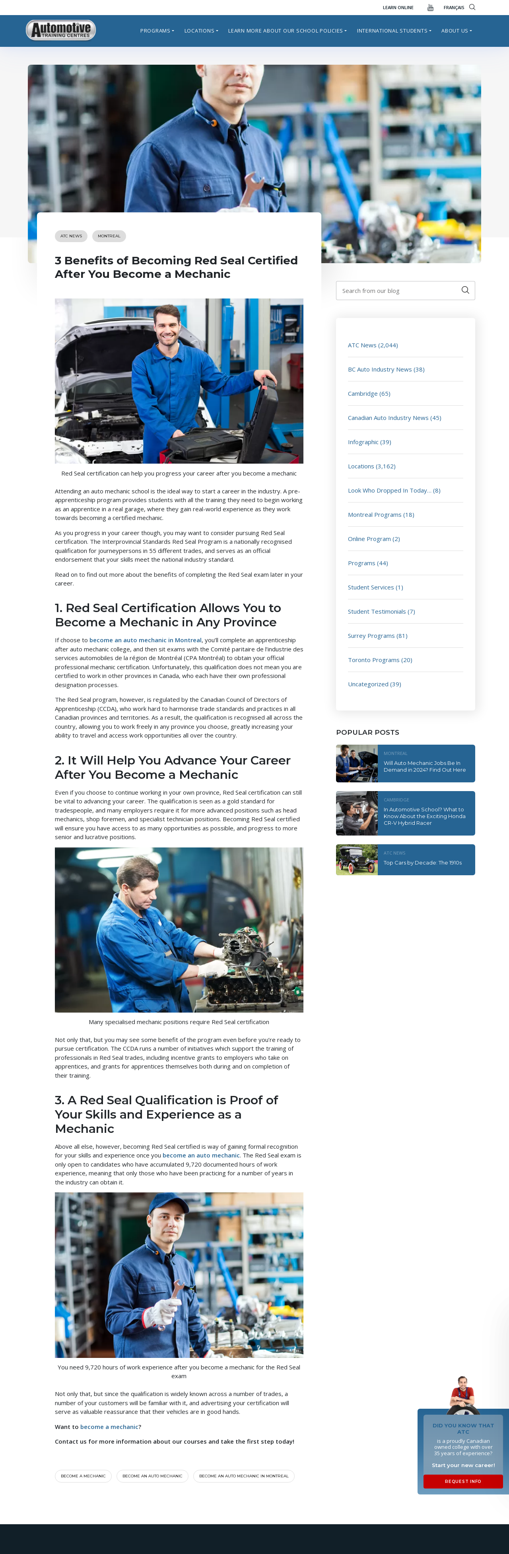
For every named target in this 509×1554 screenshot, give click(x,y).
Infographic (363, 442)
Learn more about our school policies (285, 30)
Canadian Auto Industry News (388, 418)
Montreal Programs (375, 514)
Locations (200, 30)
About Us (454, 30)
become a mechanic (109, 1427)
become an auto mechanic (201, 1155)
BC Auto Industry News (380, 369)
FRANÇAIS (454, 7)
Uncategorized (368, 684)
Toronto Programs (374, 660)
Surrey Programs (371, 635)
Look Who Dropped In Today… (389, 490)
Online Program (369, 539)
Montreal (109, 236)
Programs (155, 30)
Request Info (463, 1481)
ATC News (71, 236)
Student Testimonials (377, 611)
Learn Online (398, 7)
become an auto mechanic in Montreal (145, 640)
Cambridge (363, 393)
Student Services (371, 587)
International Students (392, 30)
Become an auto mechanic (152, 1476)
